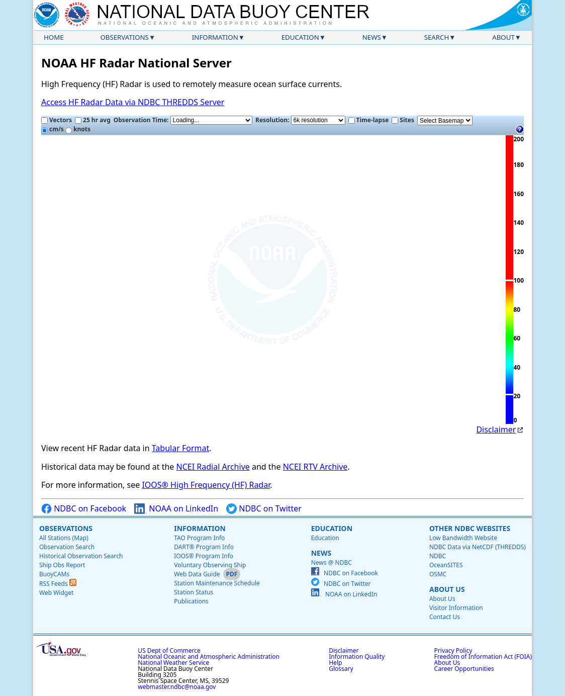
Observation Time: (183, 120)
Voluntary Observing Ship (210, 565)
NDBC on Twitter (264, 508)
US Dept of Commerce (169, 650)
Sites (403, 120)
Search (436, 37)
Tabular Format (181, 448)
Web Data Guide (197, 574)
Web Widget (56, 592)
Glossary (341, 668)
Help (335, 662)
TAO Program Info (199, 538)
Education (300, 37)
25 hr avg (93, 120)
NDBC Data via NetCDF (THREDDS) (477, 547)
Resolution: (300, 120)
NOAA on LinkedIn (176, 508)
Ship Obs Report (62, 565)
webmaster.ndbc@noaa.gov (177, 686)
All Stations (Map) (63, 538)
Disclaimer (496, 429)
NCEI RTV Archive (315, 466)
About (503, 37)
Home (54, 37)
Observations (124, 37)
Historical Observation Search (81, 556)
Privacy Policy (453, 650)
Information (215, 37)
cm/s (52, 129)
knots (77, 129)
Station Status (193, 592)
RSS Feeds (57, 583)
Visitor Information (456, 607)
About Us (447, 589)
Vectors (56, 120)
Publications (191, 601)
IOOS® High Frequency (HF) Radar (206, 484)
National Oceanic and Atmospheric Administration (208, 656)
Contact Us (444, 617)
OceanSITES (446, 565)
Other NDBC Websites (469, 528)
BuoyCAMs (54, 574)
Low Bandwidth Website (463, 538)
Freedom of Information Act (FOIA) (483, 656)
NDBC (437, 556)
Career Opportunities (464, 668)
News (371, 37)
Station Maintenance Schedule (217, 583)
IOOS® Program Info (203, 556)
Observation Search (67, 547)
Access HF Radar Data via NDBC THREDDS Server (132, 102)
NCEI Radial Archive (213, 466)
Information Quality (357, 656)
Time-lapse (368, 120)
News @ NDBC (331, 562)
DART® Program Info (204, 547)
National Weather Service (173, 662)
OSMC (437, 574)
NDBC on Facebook (83, 508)
